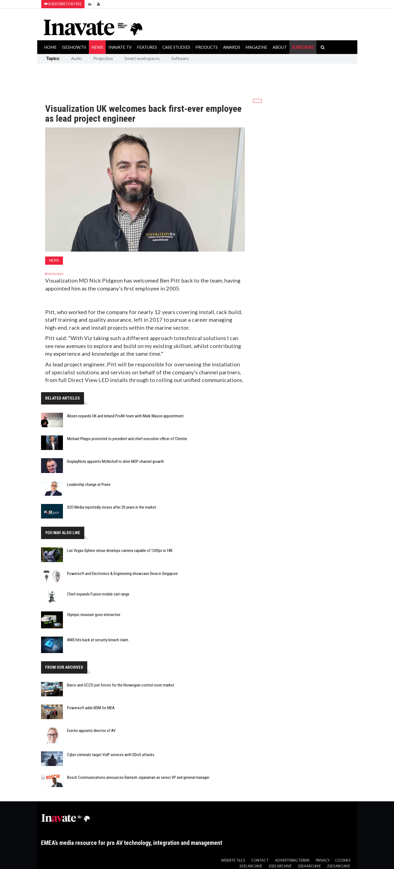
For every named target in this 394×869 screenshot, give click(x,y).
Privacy (323, 860)
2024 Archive (309, 866)
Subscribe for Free (63, 4)
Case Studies (176, 47)
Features (147, 47)
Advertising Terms (292, 860)
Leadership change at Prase (89, 484)
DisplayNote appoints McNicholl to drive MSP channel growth (115, 461)
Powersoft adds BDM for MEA (91, 707)
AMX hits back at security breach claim (97, 639)
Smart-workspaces (142, 58)
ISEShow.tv (74, 47)
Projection (103, 58)
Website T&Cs (233, 860)
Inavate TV (120, 47)
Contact (260, 860)
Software (180, 58)
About (280, 47)
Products (206, 47)
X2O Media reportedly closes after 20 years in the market (111, 507)
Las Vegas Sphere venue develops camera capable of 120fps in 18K (120, 550)
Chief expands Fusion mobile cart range (98, 594)
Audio (76, 58)
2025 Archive (280, 866)
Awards (231, 47)
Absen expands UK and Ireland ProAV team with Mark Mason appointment (125, 416)
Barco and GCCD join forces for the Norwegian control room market (120, 685)
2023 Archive (338, 866)
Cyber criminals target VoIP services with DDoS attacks (110, 754)
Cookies (342, 860)
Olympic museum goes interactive (93, 614)
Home (50, 47)
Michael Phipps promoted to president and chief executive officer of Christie (127, 438)
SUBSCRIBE (303, 47)
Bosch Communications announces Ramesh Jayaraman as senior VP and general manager (138, 777)
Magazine (256, 47)
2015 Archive (250, 866)
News (97, 47)
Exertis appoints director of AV (91, 730)
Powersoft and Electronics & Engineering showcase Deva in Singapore (122, 573)
